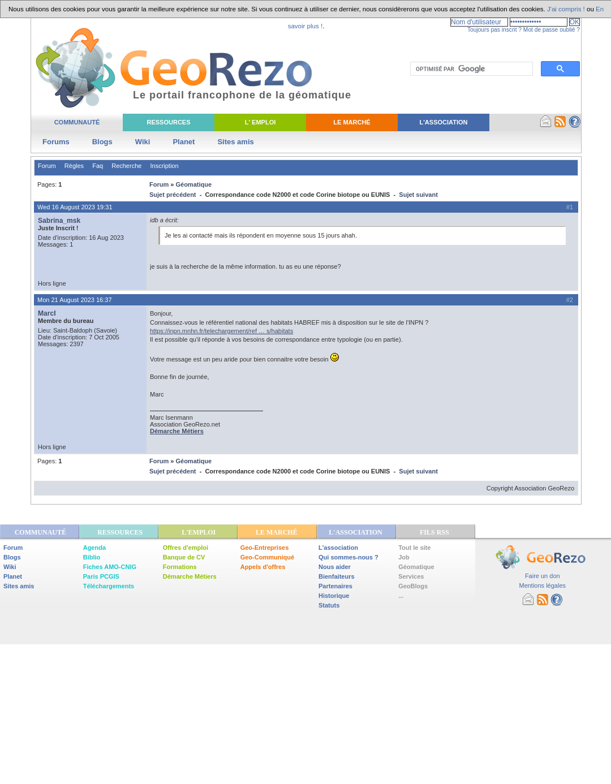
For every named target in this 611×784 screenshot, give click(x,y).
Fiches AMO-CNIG (109, 566)
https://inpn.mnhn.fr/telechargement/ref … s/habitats (221, 331)
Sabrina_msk (59, 221)
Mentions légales (542, 585)
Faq (97, 165)
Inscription (164, 165)
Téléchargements (108, 586)
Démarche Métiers (190, 576)
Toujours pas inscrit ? (494, 30)
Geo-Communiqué (267, 557)
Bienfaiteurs (337, 576)
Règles (74, 165)
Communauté (77, 122)
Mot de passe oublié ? (551, 30)
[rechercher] (470, 69)
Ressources (168, 122)
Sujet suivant (418, 194)
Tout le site (414, 547)
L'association (338, 547)
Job (404, 557)
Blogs (102, 141)
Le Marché (351, 122)
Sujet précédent (172, 194)
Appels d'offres (263, 566)
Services (411, 576)
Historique (334, 595)
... (400, 595)
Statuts (329, 605)
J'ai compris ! (566, 9)
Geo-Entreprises (264, 547)
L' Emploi (260, 122)
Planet (184, 141)
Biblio (92, 557)
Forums (56, 141)
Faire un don (542, 575)
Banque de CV (184, 557)
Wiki (142, 141)
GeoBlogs (413, 586)
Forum (47, 165)
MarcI (47, 313)
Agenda (94, 547)
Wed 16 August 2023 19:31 (75, 207)
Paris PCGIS (101, 576)
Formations (180, 566)
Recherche (126, 165)
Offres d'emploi (185, 547)
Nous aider (335, 566)
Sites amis (235, 141)
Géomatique (193, 184)
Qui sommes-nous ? (348, 557)
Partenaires (335, 586)
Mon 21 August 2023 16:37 (74, 299)
